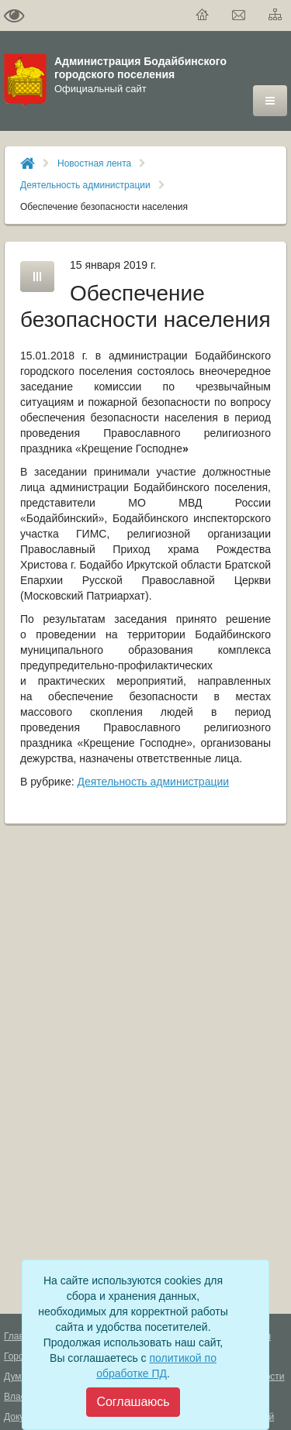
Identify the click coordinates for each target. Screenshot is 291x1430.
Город (16, 1356)
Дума (15, 1376)
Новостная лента (94, 163)
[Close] (132, 1402)
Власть (19, 1396)
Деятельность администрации (85, 185)
